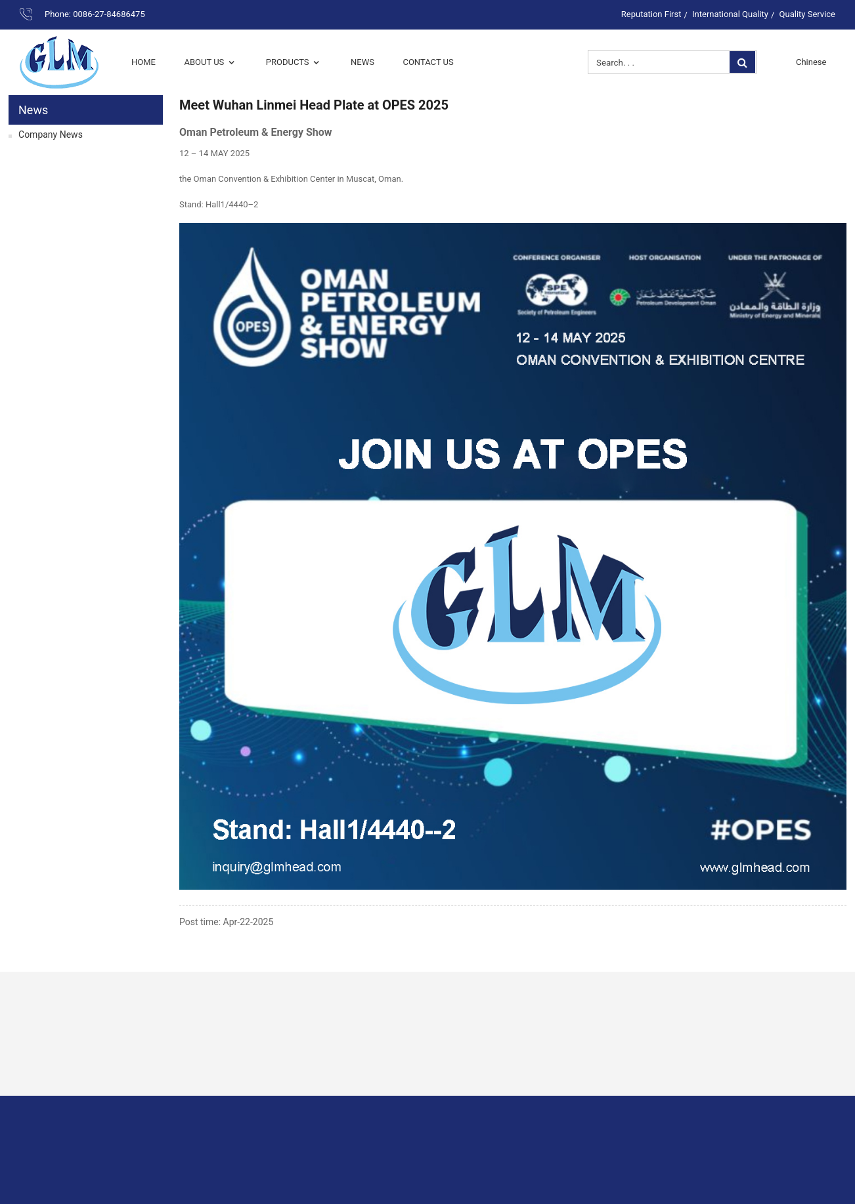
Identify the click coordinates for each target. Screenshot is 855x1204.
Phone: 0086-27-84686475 (95, 14)
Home (143, 62)
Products (294, 62)
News (362, 62)
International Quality (730, 14)
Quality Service (807, 14)
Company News (50, 134)
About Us (210, 62)
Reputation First (651, 14)
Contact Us (428, 62)
